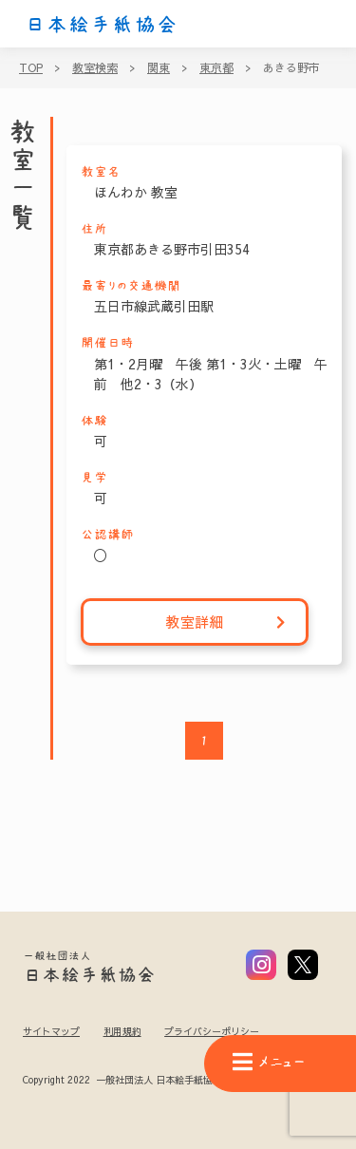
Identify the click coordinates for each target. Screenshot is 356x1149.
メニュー (269, 1062)
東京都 (216, 67)
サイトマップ (51, 1031)
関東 (158, 67)
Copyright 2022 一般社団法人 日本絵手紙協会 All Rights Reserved (169, 1080)
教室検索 (95, 67)
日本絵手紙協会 (101, 24)
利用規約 (122, 1031)
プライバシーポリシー (211, 1031)
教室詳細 (226, 622)
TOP (31, 67)
